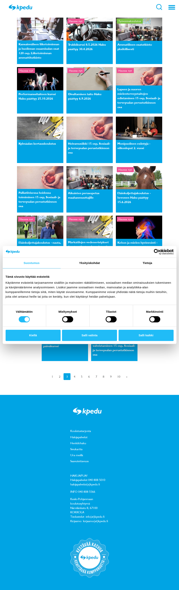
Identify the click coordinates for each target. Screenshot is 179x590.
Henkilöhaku (78, 443)
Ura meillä (76, 455)
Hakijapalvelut (78, 437)
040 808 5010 (96, 480)
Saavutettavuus (79, 461)
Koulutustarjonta (80, 431)
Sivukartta (76, 449)
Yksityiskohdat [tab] (89, 263)
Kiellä (33, 335)
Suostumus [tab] (32, 263)
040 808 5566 (86, 492)
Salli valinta (89, 335)
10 (118, 376)
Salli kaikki (146, 335)
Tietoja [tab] (147, 263)
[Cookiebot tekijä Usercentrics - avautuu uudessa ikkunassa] (157, 252)
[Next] (127, 376)
